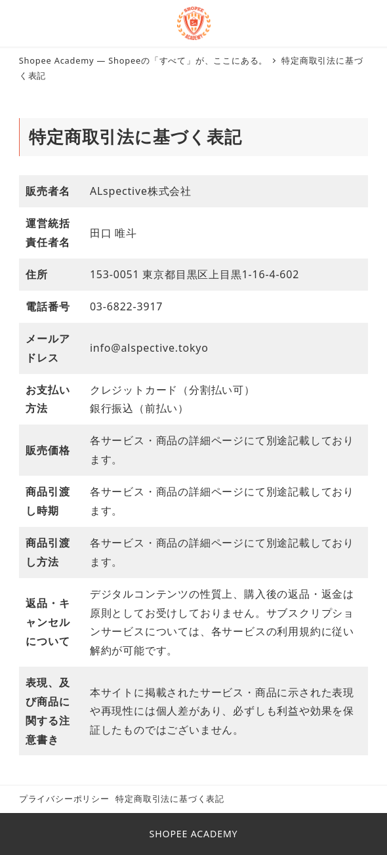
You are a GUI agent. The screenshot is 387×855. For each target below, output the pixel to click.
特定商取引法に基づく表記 (169, 798)
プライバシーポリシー (64, 798)
